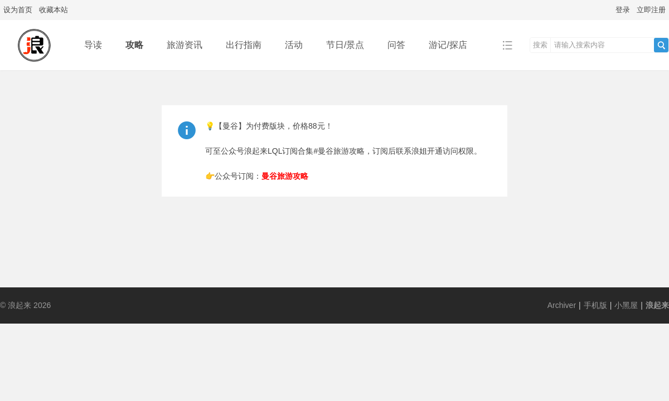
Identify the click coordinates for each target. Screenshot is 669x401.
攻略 (134, 45)
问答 (396, 45)
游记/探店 (448, 45)
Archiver (561, 305)
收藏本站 (53, 10)
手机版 (595, 305)
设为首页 (17, 10)
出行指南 (243, 45)
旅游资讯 (184, 45)
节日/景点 (345, 45)
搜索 (540, 45)
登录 (622, 10)
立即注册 (651, 10)
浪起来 (657, 305)
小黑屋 (626, 305)
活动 (294, 45)
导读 (93, 45)
